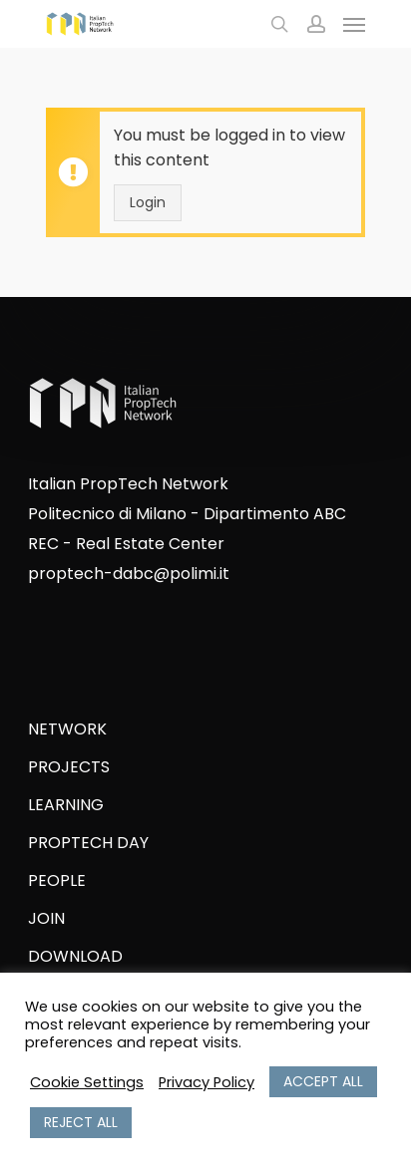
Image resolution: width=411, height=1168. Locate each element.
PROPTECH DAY (88, 842)
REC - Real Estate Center (126, 543)
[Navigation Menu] (354, 24)
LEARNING (66, 804)
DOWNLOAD (75, 956)
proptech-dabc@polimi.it (128, 573)
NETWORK (67, 729)
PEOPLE (57, 880)
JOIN (46, 918)
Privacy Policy (206, 1082)
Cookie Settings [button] (87, 1082)
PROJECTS (69, 766)
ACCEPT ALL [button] (323, 1081)
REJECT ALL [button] (81, 1122)
